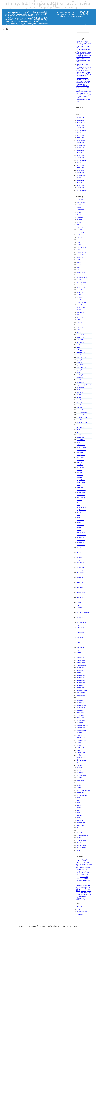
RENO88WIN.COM (82, 575)
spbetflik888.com (81, 647)
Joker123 (79, 400)
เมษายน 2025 (80, 147)
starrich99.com (80, 657)
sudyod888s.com (81, 662)
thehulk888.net (80, 677)
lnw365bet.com (80, 435)
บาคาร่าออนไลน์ (81, 775)
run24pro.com (80, 595)
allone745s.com (81, 239)
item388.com (80, 395)
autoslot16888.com (81, 252)
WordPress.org (80, 914)
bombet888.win (81, 284)
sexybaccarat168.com (82, 620)
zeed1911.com (80, 747)
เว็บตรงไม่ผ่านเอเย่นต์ (82, 835)
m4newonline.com (81, 447)
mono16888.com (81, 472)
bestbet (78, 267)
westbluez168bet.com (82, 725)
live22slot (79, 432)
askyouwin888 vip (81, 247)
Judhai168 (79, 407)
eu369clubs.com (81, 330)
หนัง (78, 827)
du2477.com (80, 317)
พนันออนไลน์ (80, 780)
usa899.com (80, 710)
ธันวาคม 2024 (80, 157)
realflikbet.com (80, 572)
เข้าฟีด (79, 909)
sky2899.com (80, 630)
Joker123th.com (81, 405)
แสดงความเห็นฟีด (82, 911)
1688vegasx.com (81, 202)
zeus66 (78, 750)
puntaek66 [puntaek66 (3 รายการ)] (86, 878)
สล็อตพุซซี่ (79, 815)
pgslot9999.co (80, 525)
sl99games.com (80, 632)
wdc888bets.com (81, 720)
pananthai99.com (81, 497)
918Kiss (79, 214)
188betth (79, 207)
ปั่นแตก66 (79, 777)
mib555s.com (80, 467)
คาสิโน (79, 755)
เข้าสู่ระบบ (79, 906)
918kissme (79, 219)
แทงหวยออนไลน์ (81, 847)
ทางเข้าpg (79, 767)
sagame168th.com (81, 607)
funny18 (79, 355)
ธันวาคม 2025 (80, 127)
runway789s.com (81, 600)
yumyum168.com (81, 737)
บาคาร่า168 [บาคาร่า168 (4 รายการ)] (79, 14)
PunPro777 (79, 552)
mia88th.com (80, 465)
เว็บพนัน (79, 837)
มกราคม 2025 (80, 155)
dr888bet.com (80, 312)
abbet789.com (80, 227)
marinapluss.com (81, 455)
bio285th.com (80, 279)
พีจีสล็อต (79, 785)
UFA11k (79, 697)
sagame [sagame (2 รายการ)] (85, 882)
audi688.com (80, 249)
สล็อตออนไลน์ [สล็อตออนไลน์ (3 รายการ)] (87, 894)
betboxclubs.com (81, 269)
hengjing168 (80, 377)
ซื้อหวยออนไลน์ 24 (82, 760)
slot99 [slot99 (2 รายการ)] (84, 883)
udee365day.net (81, 692)
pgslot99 (79, 522)
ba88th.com (80, 257)
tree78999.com (80, 687)
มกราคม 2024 (80, 185)
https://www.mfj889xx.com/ (84, 385)
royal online (80, 587)
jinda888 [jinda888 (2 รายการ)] (87, 871)
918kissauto (80, 217)
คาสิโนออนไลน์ (81, 757)
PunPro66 (79, 547)
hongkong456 (80, 382)
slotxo (78, 642)
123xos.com (80, 199)
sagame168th (80, 605)
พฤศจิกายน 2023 (81, 190)
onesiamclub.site (81, 495)
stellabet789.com (81, 660)
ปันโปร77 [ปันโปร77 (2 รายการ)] (83, 891)
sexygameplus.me (81, 622)
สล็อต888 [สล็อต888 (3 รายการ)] (79, 894)
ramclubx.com (80, 565)
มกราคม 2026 (80, 125)
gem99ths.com (80, 362)
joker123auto (80, 402)
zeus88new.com (81, 752)
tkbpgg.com (80, 685)
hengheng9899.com (81, 375)
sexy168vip (80, 615)
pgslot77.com (80, 520)
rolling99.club (80, 582)
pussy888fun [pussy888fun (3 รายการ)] (86, 880)
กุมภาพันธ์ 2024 (81, 182)
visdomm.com (80, 717)
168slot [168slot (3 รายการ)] (87, 859)
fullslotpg (79, 350)
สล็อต (78, 797)
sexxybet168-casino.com (83, 612)
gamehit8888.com (81, 357)
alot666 (79, 244)
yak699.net (79, 735)
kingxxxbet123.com (82, 415)
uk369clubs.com (81, 707)
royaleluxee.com (81, 592)
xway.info (79, 732)
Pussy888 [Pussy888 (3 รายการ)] (79, 880)
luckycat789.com (81, 445)
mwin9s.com (80, 475)
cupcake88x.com (81, 304)
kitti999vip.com (81, 420)
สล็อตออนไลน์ (80, 820)
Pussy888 (79, 560)
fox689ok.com (80, 342)
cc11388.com (80, 299)
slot (78, 635)
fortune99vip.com (81, 340)
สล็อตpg (79, 810)
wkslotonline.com (81, 730)
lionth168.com (80, 427)
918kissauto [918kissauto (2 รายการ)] (79, 862)
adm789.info (80, 234)
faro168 (79, 332)
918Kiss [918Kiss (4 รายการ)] (84, 861)
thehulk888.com (81, 675)
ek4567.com (80, 319)
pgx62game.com (81, 532)
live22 (78, 430)
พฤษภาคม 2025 (81, 145)
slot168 (78, 640)
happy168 (79, 372)
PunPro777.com (81, 555)
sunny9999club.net (81, 665)
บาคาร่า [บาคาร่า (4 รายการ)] (73, 14)
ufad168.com (80, 700)
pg (77, 502)
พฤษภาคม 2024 (81, 175)
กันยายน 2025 (80, 135)
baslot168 (79, 262)
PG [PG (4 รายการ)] (78, 12)
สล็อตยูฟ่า (79, 817)
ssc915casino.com (81, 655)
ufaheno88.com (80, 702)
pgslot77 (79, 517)
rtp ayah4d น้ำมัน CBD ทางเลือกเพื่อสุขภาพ (48, 4)
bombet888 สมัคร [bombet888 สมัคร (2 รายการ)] (84, 864)
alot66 (78, 242)
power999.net (80, 542)
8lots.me (79, 212)
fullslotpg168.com (81, 352)
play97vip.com (80, 537)
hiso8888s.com (80, 380)
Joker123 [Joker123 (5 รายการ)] (74, 12)
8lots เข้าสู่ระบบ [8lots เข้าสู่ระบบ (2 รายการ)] (80, 859)
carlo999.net (80, 294)
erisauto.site (80, 324)
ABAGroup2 (80, 224)
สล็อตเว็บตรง (80, 825)
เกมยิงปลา (79, 832)
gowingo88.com (81, 370)
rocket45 (79, 580)
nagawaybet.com (81, 477)
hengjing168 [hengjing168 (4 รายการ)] (67, 12)
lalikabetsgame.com (82, 422)
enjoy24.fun (80, 322)
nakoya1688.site (81, 482)
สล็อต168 (79, 800)
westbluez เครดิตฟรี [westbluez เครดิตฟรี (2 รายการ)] (83, 887)
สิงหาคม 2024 (80, 167)
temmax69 (79, 672)
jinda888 (79, 397)
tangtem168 (80, 670)
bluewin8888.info (81, 282)
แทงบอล (79, 842)
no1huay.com (80, 487)
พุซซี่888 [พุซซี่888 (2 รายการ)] (89, 891)
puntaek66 (79, 557)
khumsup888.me (81, 410)
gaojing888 (79, 360)
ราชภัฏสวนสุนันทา (82, 795)
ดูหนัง (78, 762)
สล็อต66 (79, 802)
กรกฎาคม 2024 (81, 170)
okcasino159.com (81, 490)
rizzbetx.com (80, 577)
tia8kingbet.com (81, 680)
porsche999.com (81, 540)
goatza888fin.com (81, 365)
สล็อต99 (79, 807)
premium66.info (81, 545)
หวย (78, 830)
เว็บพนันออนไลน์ (81, 840)
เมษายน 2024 (80, 177)
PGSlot (78, 515)
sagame (79, 602)
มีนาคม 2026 (80, 120)
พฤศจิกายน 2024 (81, 160)
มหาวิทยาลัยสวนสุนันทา (83, 790)
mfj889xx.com (80, 460)
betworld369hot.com (82, 277)
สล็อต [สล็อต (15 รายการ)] (86, 14)
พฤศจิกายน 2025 (81, 130)
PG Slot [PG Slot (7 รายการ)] (57, 14)
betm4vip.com (80, 274)
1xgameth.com (80, 209)
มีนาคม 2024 (80, 180)
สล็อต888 (79, 805)
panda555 (79, 500)
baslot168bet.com (81, 264)
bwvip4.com (80, 292)
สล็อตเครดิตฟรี (81, 822)
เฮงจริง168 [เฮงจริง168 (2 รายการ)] (82, 899)
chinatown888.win (81, 302)
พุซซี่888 (79, 787)
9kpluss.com (80, 222)
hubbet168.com (80, 387)
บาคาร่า (79, 770)
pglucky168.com (81, 512)
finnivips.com (80, 337)
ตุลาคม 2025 (80, 132)
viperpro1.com (80, 715)
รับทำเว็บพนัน (80, 792)
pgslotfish (79, 527)
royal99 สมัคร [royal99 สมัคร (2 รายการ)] (80, 882)
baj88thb (79, 259)
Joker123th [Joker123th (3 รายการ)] (87, 873)
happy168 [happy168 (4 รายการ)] (62, 12)
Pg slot (78, 505)
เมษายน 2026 (80, 117)
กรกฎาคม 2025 (81, 140)
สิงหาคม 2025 (80, 137)
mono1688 (79, 470)
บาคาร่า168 (80, 772)
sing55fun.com (80, 625)
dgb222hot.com (81, 307)
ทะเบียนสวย (80, 765)
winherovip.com (81, 727)
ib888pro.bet (80, 390)
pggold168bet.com (81, 507)
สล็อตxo (79, 812)
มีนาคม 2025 (80, 150)
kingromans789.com (82, 412)
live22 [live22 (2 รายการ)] (78, 874)
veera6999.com (80, 712)
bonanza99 (79, 289)
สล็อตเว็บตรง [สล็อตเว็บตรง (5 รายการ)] (79, 16)
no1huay (79, 485)
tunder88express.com (82, 690)
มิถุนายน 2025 (80, 142)
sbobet (78, 610)
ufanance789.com (81, 705)
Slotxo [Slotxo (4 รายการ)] (62, 14)
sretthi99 (79, 652)
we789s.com (80, 722)
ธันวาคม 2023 (80, 187)
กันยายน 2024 (80, 165)
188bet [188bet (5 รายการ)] (56, 12)
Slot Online (80, 637)
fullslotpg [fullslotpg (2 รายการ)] (82, 867)
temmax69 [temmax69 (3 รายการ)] (79, 885)
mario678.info (80, 457)
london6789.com (81, 440)
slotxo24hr (79, 645)
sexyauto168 (80, 617)
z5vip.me (79, 742)
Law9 (76, 926)
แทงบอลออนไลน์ (81, 845)
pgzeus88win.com (81, 535)
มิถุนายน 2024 (80, 172)
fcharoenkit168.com (82, 335)
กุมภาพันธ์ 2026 (81, 122)
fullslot (78, 347)
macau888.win (80, 452)
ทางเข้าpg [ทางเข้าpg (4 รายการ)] (67, 14)
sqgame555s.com (81, 650)
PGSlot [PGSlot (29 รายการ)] (84, 11)
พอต (78, 782)
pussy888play (80, 562)
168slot (78, 204)
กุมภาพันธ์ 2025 (81, 152)
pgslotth (79, 530)
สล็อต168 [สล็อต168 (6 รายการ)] (63, 16)
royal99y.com (80, 590)
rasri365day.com (81, 570)
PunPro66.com (80, 550)
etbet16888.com (81, 327)
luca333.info (80, 442)
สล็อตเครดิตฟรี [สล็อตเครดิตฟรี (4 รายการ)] (71, 16)
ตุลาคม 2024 (80, 162)
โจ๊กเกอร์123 (80, 850)
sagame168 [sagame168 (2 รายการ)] (79, 883)
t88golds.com (80, 667)
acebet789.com (80, 229)
